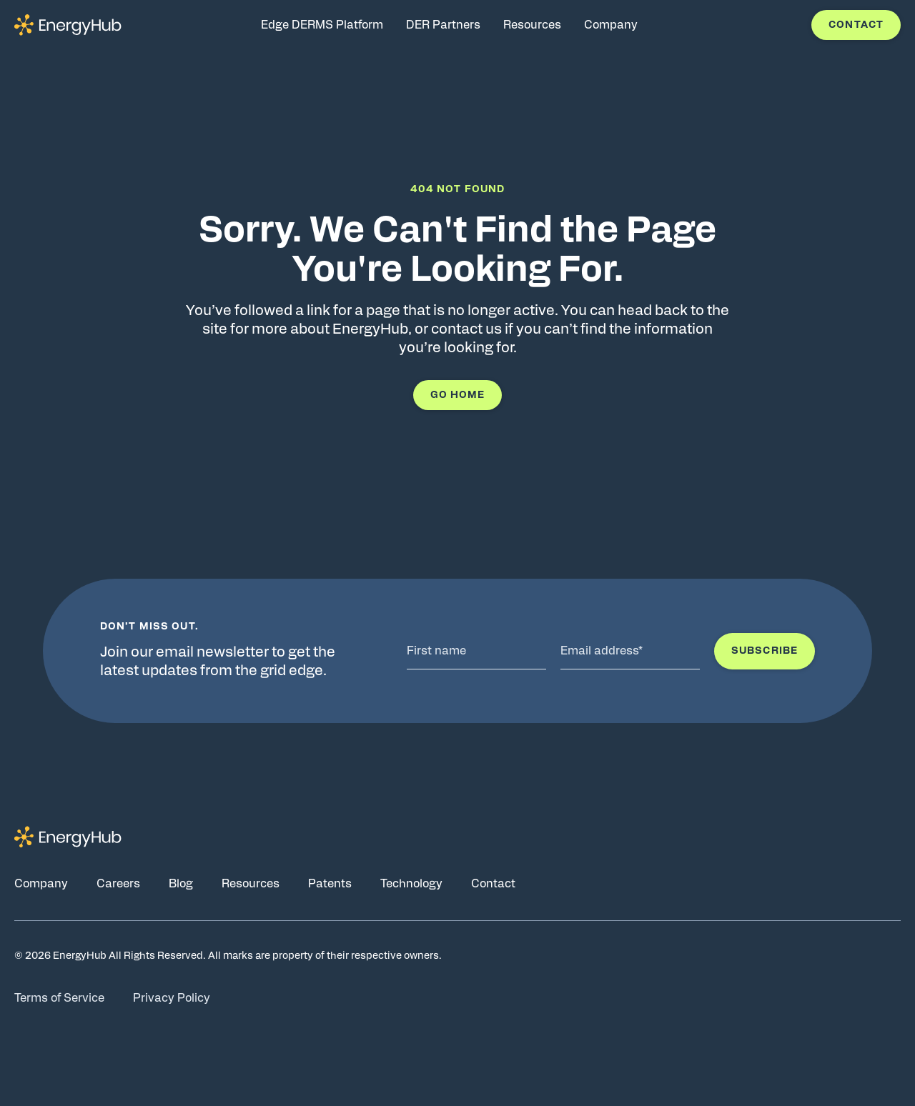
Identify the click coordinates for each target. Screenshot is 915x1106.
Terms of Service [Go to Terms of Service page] (59, 998)
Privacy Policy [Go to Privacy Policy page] (171, 998)
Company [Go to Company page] (41, 884)
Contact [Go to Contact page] (493, 884)
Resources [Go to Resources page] (251, 884)
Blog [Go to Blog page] (181, 884)
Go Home (457, 395)
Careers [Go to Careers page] (118, 884)
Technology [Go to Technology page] (411, 884)
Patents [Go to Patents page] (330, 884)
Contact (856, 25)
